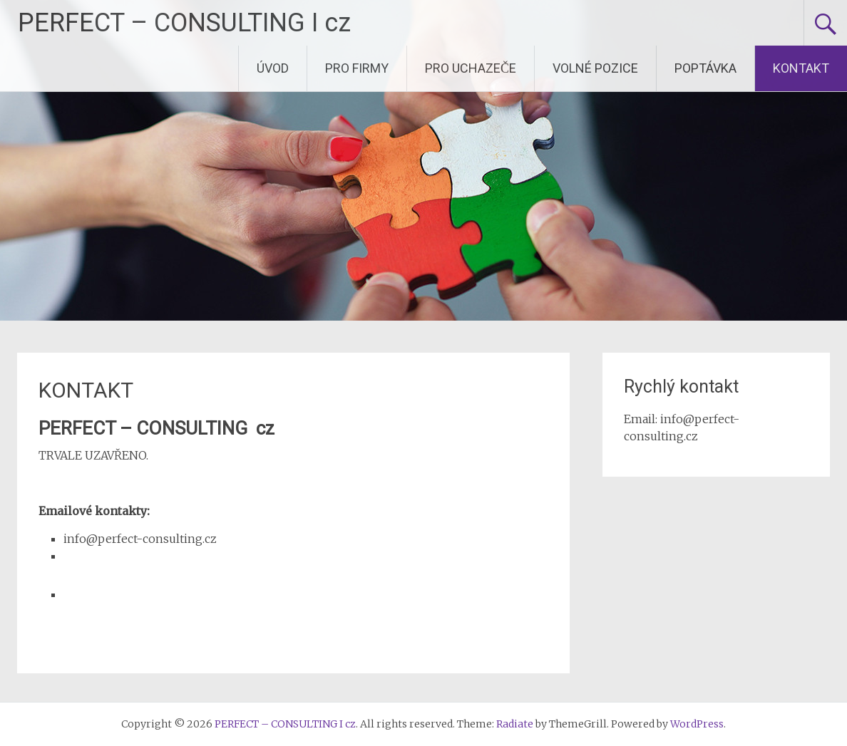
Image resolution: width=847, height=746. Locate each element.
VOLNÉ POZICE (595, 68)
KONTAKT (801, 68)
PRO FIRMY (357, 68)
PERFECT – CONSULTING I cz (184, 23)
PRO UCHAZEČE (470, 68)
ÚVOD (273, 68)
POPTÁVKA (705, 68)
